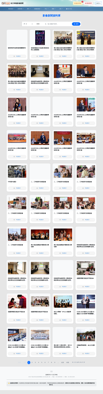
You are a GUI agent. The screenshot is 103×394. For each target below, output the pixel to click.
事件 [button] (28, 8)
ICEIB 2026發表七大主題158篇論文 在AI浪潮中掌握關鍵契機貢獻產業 (86, 313)
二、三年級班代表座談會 (38, 182)
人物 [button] (60, 8)
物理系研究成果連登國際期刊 (17, 48)
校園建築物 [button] (37, 8)
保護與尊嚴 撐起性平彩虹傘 (85, 278)
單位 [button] (46, 8)
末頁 (67, 362)
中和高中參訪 (12, 182)
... (58, 362)
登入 (99, 3)
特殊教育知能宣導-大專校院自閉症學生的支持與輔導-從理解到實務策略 (40, 83)
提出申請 (78, 3)
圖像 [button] (53, 8)
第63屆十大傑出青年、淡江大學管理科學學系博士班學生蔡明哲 (63, 347)
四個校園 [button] (10, 8)
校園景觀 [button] (20, 8)
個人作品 (69, 8)
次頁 (62, 362)
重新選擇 (88, 3)
